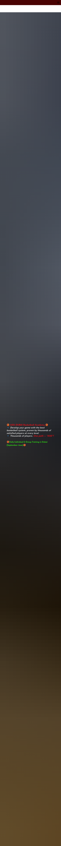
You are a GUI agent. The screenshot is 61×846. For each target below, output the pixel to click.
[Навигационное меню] (58, 2)
